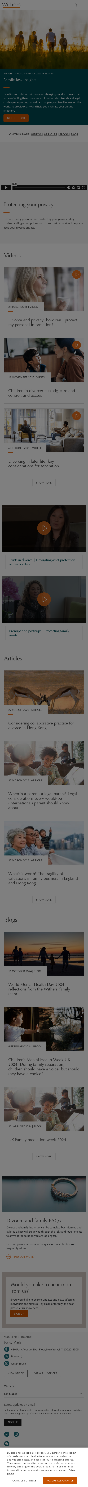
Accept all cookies (60, 1480)
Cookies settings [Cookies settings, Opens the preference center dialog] (24, 1480)
